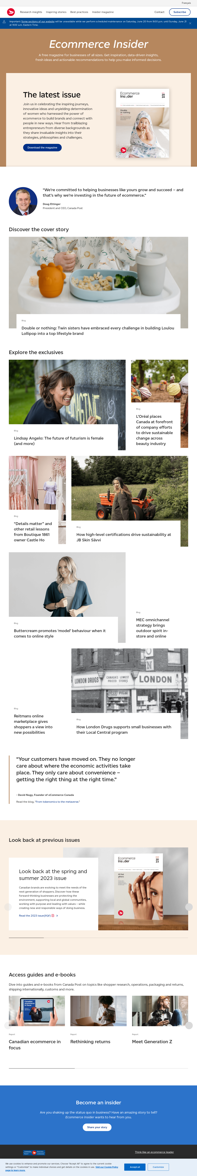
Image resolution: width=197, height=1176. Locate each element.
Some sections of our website (38, 21)
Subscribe (180, 12)
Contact (159, 12)
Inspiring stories (56, 12)
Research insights (31, 12)
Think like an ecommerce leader (154, 1152)
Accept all (135, 1167)
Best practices (79, 12)
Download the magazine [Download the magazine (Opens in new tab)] (42, 147)
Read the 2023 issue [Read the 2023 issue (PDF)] (37, 916)
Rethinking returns (98, 1020)
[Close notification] (190, 23)
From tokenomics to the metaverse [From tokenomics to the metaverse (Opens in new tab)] (57, 802)
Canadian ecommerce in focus (37, 1023)
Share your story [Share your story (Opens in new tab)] (97, 1127)
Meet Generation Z (160, 1020)
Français (186, 3)
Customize (158, 1167)
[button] (188, 907)
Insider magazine (103, 12)
